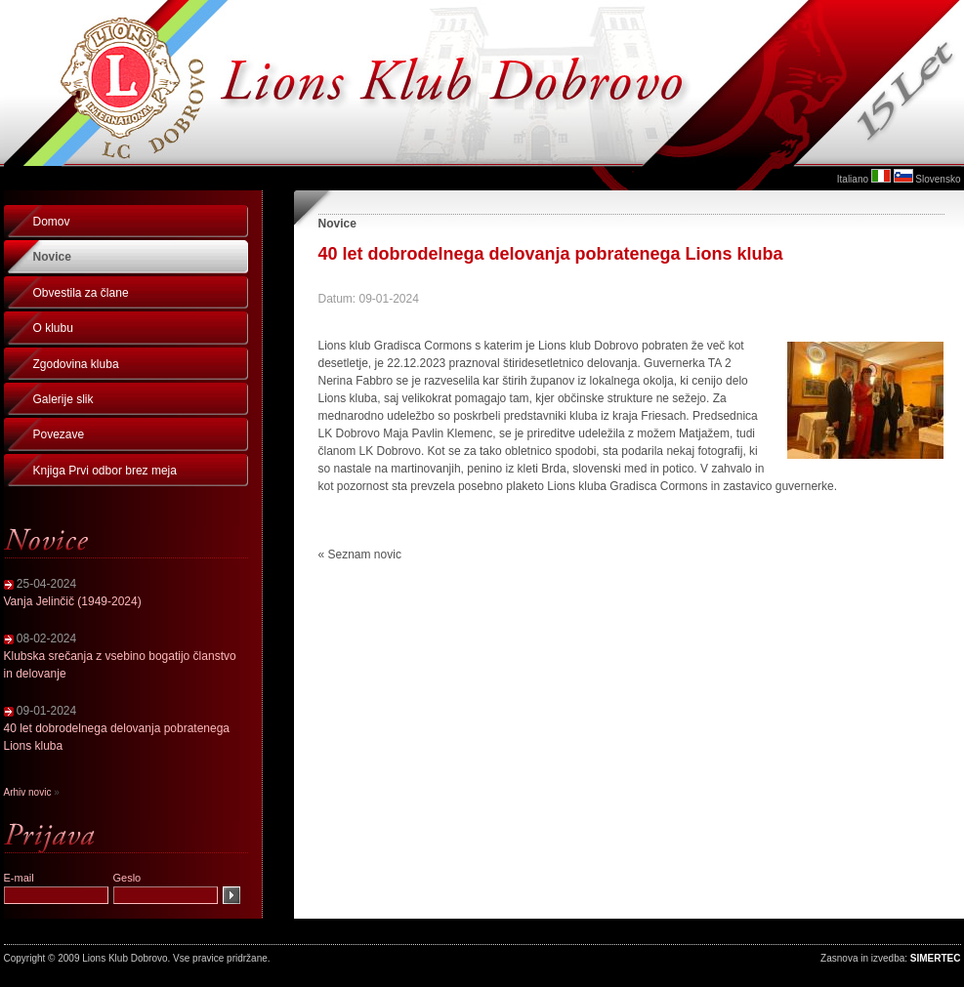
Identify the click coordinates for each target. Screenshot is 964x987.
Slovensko (937, 179)
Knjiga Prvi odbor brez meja (105, 470)
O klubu (53, 328)
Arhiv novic (28, 792)
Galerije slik (63, 399)
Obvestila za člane (81, 293)
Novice (52, 257)
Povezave (59, 434)
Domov (51, 221)
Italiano (852, 179)
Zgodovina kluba (76, 364)
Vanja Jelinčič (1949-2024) (73, 601)
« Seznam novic (359, 554)
